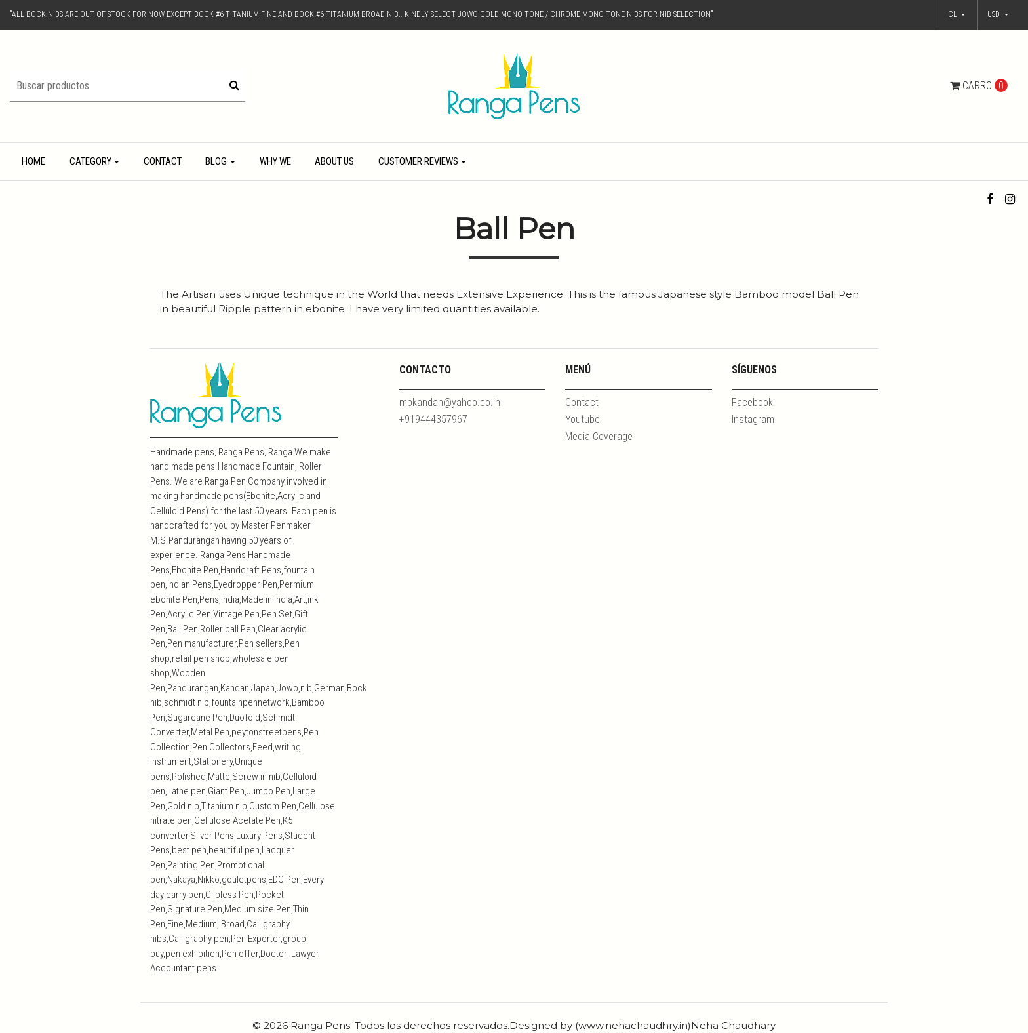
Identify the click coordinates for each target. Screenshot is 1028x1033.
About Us (334, 161)
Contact (163, 161)
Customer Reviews (418, 161)
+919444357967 (433, 419)
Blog (216, 161)
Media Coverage (599, 436)
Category (90, 161)
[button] (998, 15)
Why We (275, 161)
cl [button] (953, 14)
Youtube (582, 419)
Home (33, 161)
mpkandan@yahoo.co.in (449, 402)
